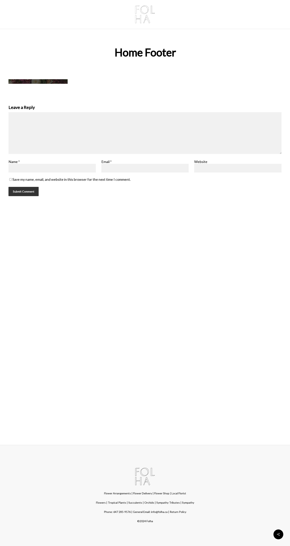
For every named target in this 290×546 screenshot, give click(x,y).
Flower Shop (161, 493)
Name (14, 161)
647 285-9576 (122, 511)
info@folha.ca (159, 511)
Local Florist (179, 493)
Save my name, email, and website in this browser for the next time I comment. (71, 179)
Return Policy (178, 511)
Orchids (149, 502)
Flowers (101, 502)
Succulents (135, 502)
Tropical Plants (117, 502)
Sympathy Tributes (168, 502)
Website (200, 161)
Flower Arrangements (117, 493)
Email (106, 161)
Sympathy (188, 502)
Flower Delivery (142, 493)
